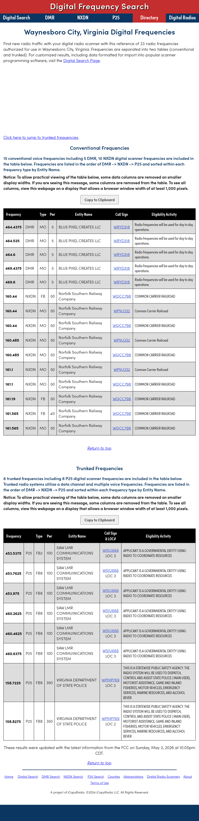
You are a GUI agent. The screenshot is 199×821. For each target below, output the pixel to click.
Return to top (99, 448)
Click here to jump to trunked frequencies (40, 137)
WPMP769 (110, 680)
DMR (50, 17)
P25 (116, 17)
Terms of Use (99, 782)
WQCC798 (122, 296)
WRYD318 (122, 227)
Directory (149, 17)
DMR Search (51, 776)
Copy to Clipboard (100, 199)
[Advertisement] (99, 98)
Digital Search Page (81, 60)
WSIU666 (111, 550)
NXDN (82, 17)
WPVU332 (122, 310)
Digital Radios (182, 17)
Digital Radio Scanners (163, 776)
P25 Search (96, 776)
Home (9, 776)
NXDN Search (73, 776)
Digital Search (16, 17)
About (187, 776)
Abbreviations (133, 776)
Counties (114, 776)
